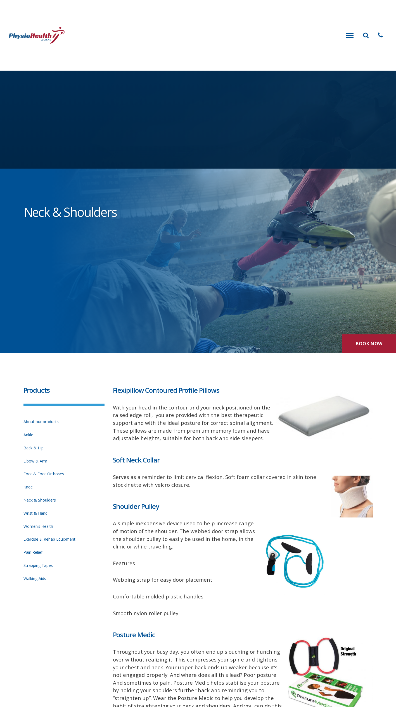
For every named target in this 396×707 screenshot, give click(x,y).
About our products (41, 421)
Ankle (28, 434)
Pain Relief (32, 552)
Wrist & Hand (35, 513)
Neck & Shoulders (39, 500)
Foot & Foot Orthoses (43, 473)
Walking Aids (34, 578)
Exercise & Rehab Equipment (49, 539)
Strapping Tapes (38, 565)
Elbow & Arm (35, 461)
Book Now (369, 344)
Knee (28, 487)
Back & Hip (33, 447)
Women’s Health (38, 526)
